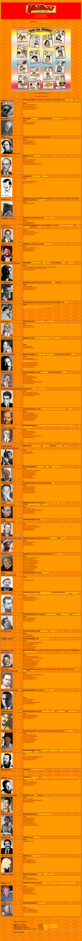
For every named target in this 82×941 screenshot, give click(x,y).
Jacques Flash (50, 321)
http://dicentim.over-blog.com (31, 560)
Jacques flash (41, 200)
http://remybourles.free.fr (29, 159)
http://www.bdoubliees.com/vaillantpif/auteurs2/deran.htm (38, 306)
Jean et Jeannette (36, 855)
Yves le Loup (35, 777)
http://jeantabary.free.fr (29, 887)
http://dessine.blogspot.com (30, 143)
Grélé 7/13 (75, 593)
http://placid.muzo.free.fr (29, 734)
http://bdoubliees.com (28, 123)
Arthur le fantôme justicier (66, 225)
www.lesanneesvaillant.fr (41, 17)
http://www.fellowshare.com (30, 415)
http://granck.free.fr (28, 358)
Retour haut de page (18, 932)
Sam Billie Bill (43, 593)
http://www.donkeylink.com (30, 362)
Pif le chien (45, 176)
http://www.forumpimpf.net (45, 21)
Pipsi (47, 466)
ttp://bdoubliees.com (29, 162)
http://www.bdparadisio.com (30, 247)
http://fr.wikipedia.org (29, 249)
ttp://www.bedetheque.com (31, 782)
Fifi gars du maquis (49, 217)
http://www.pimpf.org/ (29, 737)
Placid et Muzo (70, 99)
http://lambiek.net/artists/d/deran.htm (32, 307)
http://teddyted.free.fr (28, 380)
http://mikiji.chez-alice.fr (29, 646)
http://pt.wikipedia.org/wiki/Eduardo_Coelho (34, 268)
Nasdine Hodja (56, 118)
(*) (19, 153)
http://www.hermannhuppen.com (31, 526)
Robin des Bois (32, 778)
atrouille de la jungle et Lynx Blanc (69, 750)
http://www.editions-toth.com (30, 232)
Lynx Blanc (44, 409)
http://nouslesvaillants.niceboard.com (32, 164)
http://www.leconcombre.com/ (31, 656)
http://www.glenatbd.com (29, 122)
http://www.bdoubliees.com (30, 104)
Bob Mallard (37, 155)
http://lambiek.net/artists (29, 862)
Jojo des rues (41, 388)
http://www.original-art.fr (29, 823)
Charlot (73, 354)
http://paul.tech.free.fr (29, 740)
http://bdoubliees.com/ (29, 327)
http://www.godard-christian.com (31, 470)
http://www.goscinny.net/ (29, 486)
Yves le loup (34, 118)
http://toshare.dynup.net (29, 109)
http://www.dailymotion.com (30, 557)
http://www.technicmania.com (31, 107)
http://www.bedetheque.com (30, 377)
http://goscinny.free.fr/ (29, 489)
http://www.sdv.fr (27, 434)
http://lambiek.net (27, 286)
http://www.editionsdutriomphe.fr (32, 394)
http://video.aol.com (28, 569)
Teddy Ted (66, 593)
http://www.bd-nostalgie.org (30, 911)
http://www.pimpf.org (28, 106)
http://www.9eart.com (28, 231)
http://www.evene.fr (28, 412)
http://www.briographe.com (30, 662)
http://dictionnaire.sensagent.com (31, 702)
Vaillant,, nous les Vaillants (50, 924)
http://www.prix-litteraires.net (31, 825)
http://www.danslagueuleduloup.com (32, 642)
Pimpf (45, 929)
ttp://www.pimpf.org (28, 182)
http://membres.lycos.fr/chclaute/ (31, 660)
